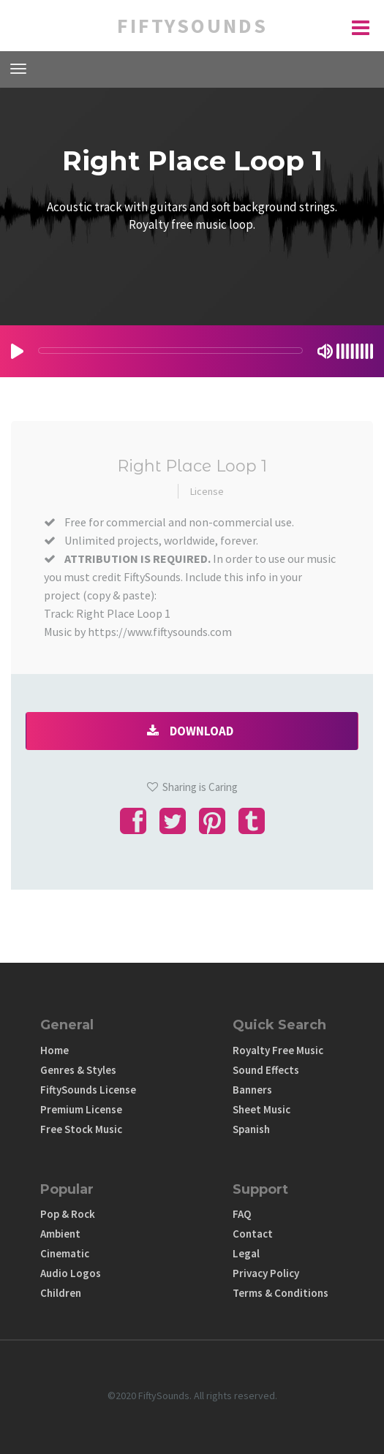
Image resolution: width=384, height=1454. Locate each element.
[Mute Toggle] (325, 351)
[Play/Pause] (17, 351)
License (207, 491)
